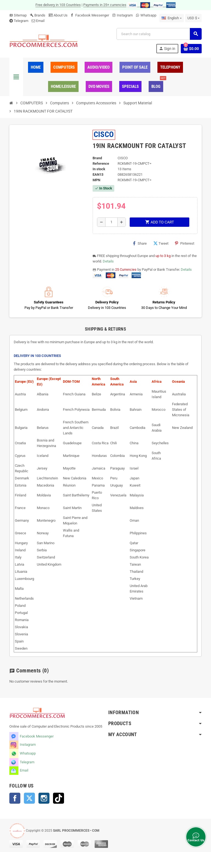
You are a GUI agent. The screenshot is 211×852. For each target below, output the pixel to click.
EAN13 (98, 174)
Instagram (125, 15)
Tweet (160, 243)
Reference (101, 163)
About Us (58, 15)
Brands (37, 15)
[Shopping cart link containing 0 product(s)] (191, 48)
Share (140, 243)
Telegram (21, 21)
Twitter (29, 798)
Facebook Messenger (92, 15)
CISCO (104, 134)
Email (40, 21)
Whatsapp (148, 15)
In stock (99, 169)
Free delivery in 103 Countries (58, 5)
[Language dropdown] (171, 18)
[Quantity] (111, 222)
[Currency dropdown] (193, 18)
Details (108, 261)
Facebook (14, 798)
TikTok (58, 798)
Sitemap (18, 15)
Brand (97, 158)
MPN (96, 180)
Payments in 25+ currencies (104, 5)
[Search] (158, 34)
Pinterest (184, 243)
